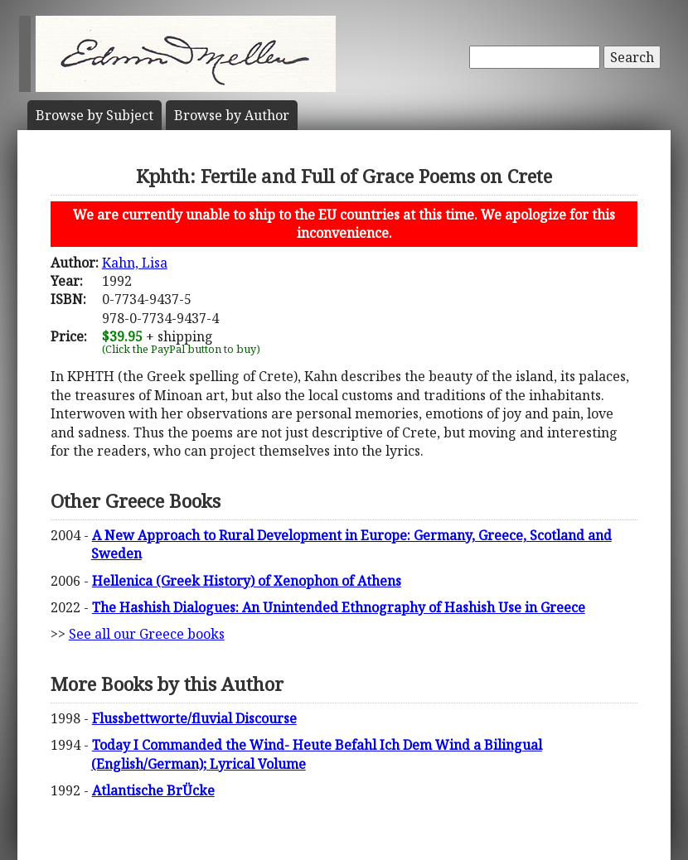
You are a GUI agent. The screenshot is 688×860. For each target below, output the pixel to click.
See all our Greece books (147, 634)
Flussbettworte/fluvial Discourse (194, 718)
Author (231, 115)
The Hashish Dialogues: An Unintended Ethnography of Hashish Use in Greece (338, 607)
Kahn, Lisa (134, 263)
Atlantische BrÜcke (153, 790)
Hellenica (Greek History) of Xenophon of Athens (246, 581)
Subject (94, 115)
